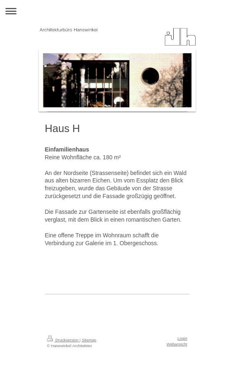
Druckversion (63, 340)
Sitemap (89, 340)
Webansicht (177, 344)
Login (182, 338)
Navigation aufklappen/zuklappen (117, 11)
